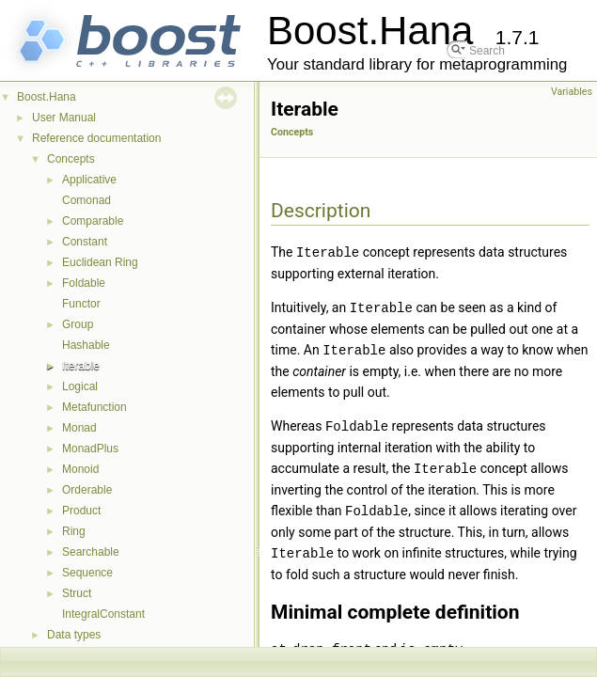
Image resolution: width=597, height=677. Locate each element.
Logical (80, 386)
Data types (74, 634)
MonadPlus (90, 448)
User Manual (64, 117)
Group (77, 324)
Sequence (87, 572)
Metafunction (94, 407)
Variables (571, 92)
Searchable (90, 552)
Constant (84, 241)
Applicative (89, 179)
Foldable (83, 283)
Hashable (86, 345)
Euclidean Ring (100, 262)
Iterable (81, 365)
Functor (81, 303)
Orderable (87, 489)
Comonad (86, 200)
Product (81, 510)
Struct (76, 593)
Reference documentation (96, 138)
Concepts (71, 158)
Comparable (92, 221)
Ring (74, 531)
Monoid (80, 469)
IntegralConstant (103, 614)
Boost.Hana (46, 96)
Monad (79, 427)
